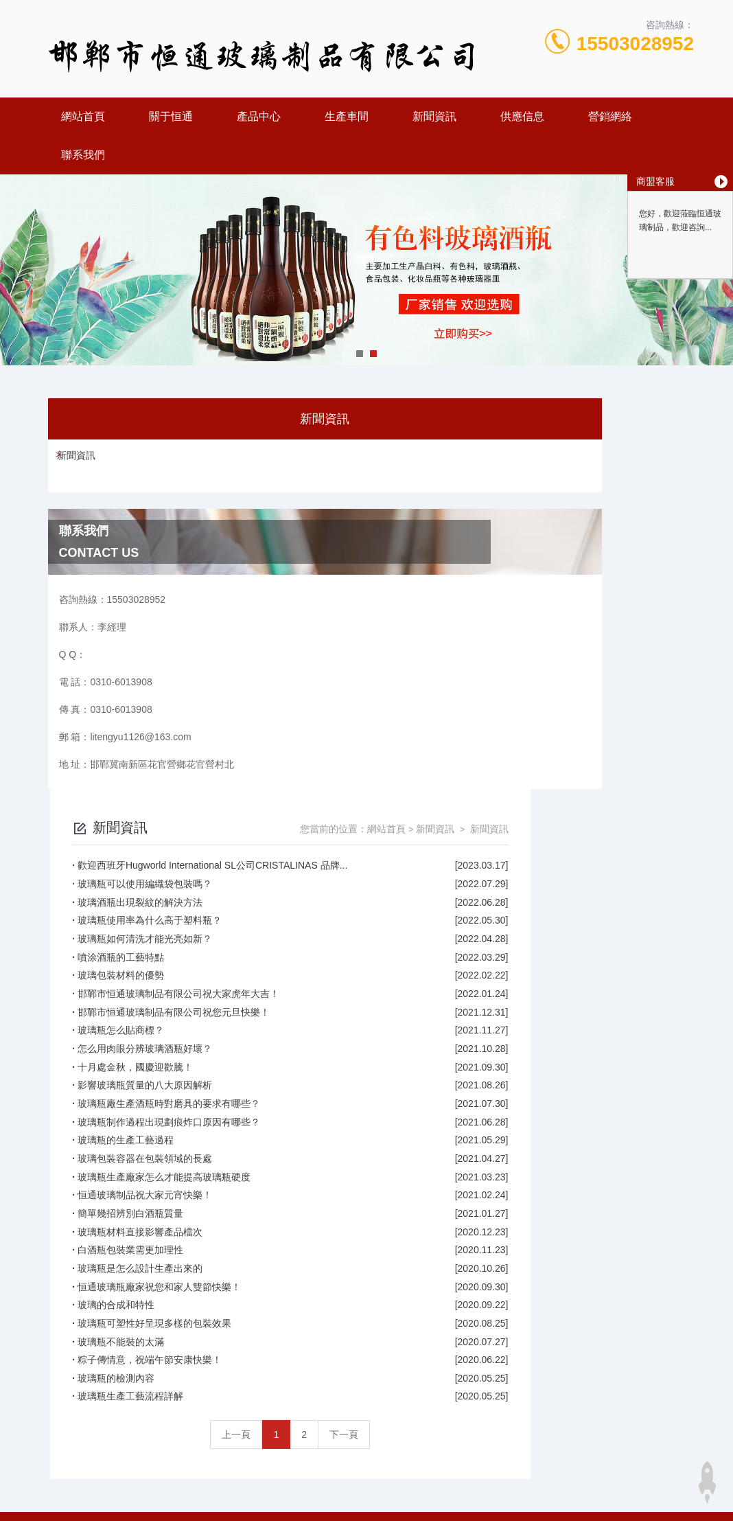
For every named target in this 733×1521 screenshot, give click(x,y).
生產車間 (347, 116)
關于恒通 (171, 116)
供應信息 (522, 116)
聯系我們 (83, 155)
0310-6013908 (287, 1438)
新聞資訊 (434, 116)
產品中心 (259, 116)
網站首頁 (83, 116)
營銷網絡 (610, 116)
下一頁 (507, 1339)
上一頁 (400, 1339)
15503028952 (635, 43)
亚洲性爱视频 (29, 1512)
